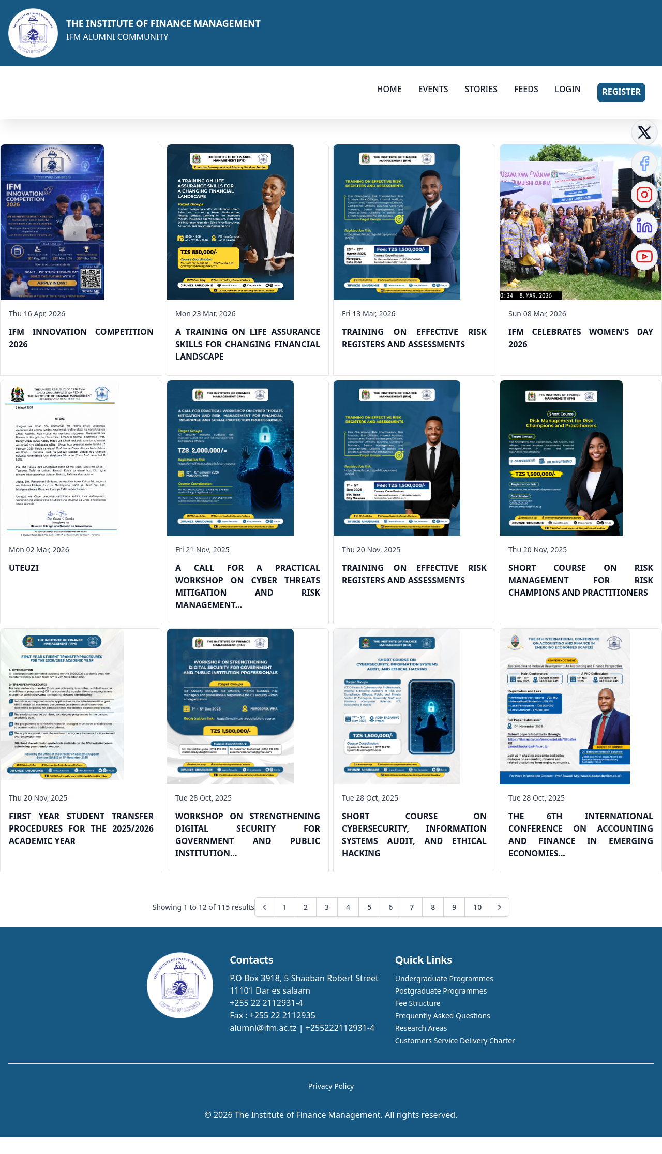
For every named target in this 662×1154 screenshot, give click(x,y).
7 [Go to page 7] (412, 907)
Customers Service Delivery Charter (455, 1040)
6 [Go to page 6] (390, 907)
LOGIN (568, 89)
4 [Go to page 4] (348, 907)
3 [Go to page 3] (327, 907)
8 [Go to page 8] (433, 907)
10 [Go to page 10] (477, 907)
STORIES (481, 89)
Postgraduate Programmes (441, 991)
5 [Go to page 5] (369, 907)
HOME (389, 89)
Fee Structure (418, 1003)
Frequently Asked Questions (442, 1015)
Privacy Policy (331, 1086)
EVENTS (433, 89)
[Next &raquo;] (499, 907)
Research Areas (421, 1028)
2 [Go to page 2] (306, 907)
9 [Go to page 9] (454, 907)
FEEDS (526, 89)
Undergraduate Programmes (444, 978)
